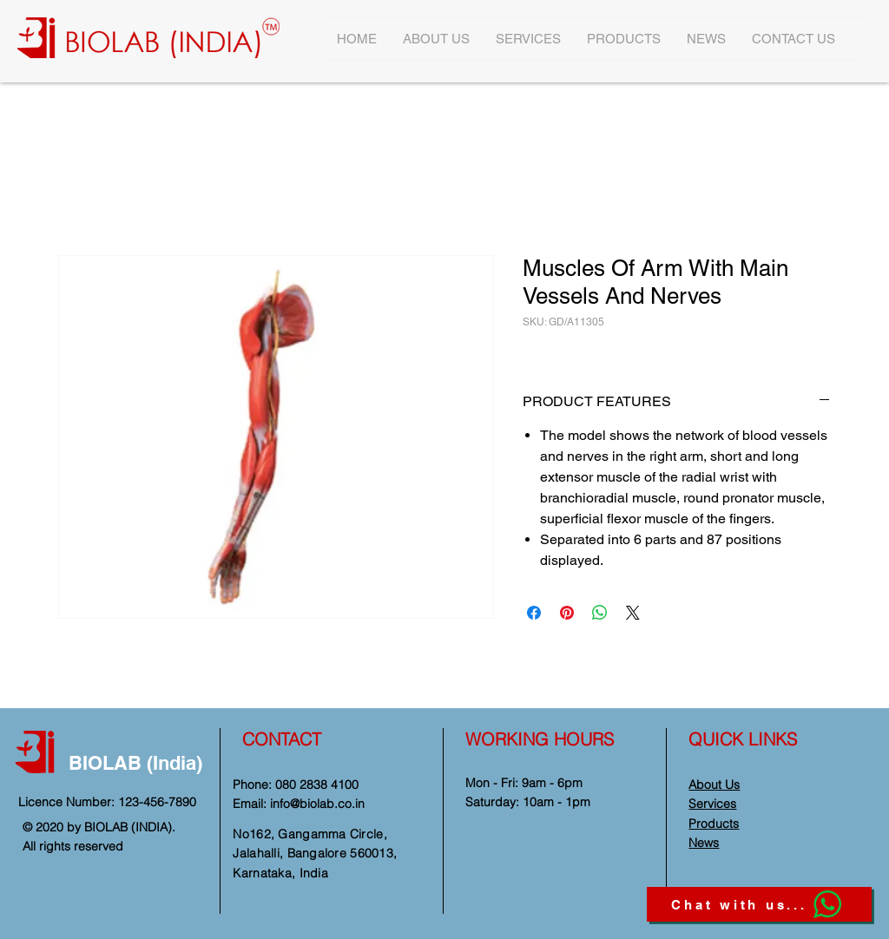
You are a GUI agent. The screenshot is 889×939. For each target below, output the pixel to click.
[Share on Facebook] (534, 612)
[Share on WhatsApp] (599, 612)
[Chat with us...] (759, 904)
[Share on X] (632, 612)
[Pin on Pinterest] (566, 612)
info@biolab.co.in (317, 803)
